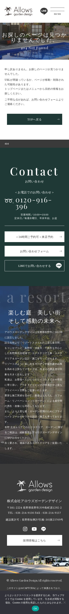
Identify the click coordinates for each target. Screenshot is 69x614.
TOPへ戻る (34, 119)
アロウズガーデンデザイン (18, 11)
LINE (44, 11)
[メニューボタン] (57, 11)
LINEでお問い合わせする (34, 266)
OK (35, 608)
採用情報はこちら (34, 540)
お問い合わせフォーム (34, 251)
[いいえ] (64, 602)
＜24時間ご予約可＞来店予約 (34, 237)
